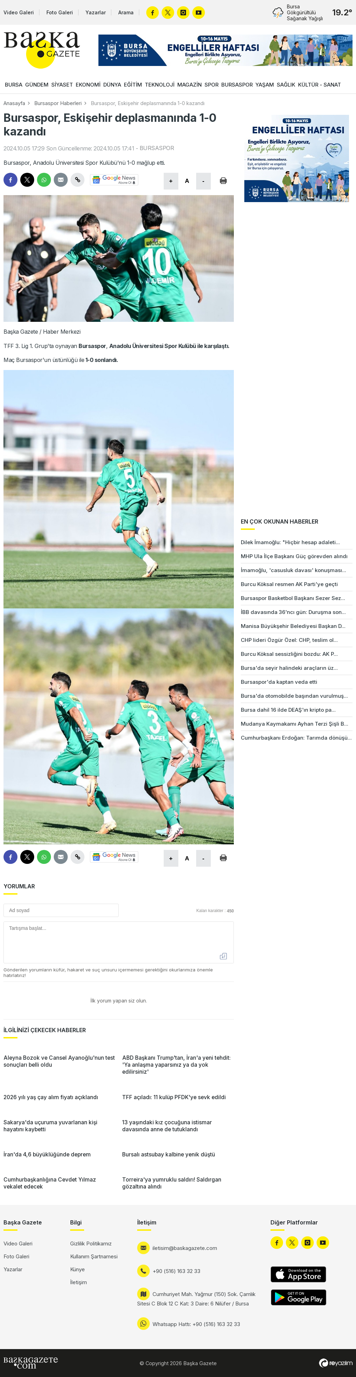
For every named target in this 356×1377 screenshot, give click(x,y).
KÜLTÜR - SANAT (319, 84)
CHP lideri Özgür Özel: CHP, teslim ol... (289, 640)
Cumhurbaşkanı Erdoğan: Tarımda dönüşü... (296, 737)
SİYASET (62, 84)
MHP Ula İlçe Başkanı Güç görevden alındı (294, 556)
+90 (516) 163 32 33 (176, 1271)
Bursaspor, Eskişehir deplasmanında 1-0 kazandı (148, 103)
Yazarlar (96, 12)
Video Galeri (18, 12)
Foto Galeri (59, 12)
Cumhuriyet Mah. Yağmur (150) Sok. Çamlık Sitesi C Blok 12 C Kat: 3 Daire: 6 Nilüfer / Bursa (196, 1299)
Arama (126, 12)
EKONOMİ (88, 84)
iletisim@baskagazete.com (185, 1248)
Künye (77, 1269)
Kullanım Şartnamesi (94, 1256)
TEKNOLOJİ (160, 84)
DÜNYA (112, 84)
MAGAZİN (189, 84)
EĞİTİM (133, 84)
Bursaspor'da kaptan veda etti (279, 682)
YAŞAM (264, 84)
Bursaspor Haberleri (58, 103)
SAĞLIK (286, 84)
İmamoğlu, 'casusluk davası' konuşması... (293, 570)
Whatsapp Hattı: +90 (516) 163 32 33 (196, 1324)
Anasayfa (14, 103)
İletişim (78, 1282)
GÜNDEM (37, 84)
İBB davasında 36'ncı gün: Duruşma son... (293, 612)
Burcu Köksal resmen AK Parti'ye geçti (289, 584)
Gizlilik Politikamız (91, 1243)
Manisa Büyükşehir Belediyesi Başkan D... (293, 626)
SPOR (211, 84)
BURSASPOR (237, 84)
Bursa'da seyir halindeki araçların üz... (289, 668)
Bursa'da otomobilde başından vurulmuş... (294, 696)
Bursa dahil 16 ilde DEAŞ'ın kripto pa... (288, 709)
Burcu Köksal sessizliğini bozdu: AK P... (289, 654)
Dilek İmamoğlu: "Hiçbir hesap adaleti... (290, 542)
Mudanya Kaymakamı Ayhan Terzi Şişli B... (294, 723)
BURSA (13, 84)
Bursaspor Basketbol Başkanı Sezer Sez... (293, 598)
